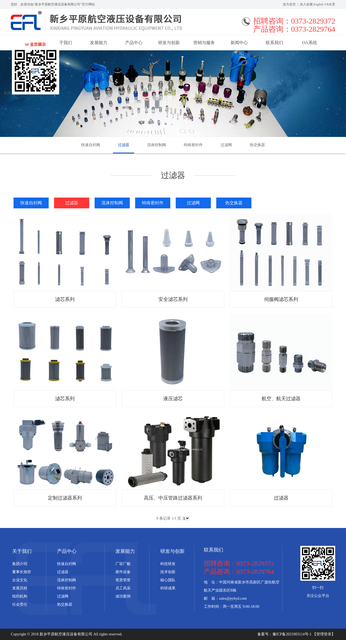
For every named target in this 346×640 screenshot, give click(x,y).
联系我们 (274, 42)
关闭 (7, 93)
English (319, 4)
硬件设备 (123, 572)
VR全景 (329, 4)
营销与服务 (204, 42)
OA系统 (309, 42)
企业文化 (19, 580)
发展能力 (98, 42)
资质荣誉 (123, 580)
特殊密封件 (193, 145)
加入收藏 (306, 4)
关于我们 (22, 551)
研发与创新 (169, 42)
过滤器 (123, 145)
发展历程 (19, 588)
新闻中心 (239, 42)
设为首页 (289, 4)
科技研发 (167, 564)
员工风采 (123, 588)
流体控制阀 (156, 145)
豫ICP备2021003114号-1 (292, 634)
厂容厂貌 (123, 564)
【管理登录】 (323, 634)
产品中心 (133, 42)
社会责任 (19, 604)
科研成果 (167, 588)
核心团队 (167, 580)
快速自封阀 (90, 145)
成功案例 (123, 596)
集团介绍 (19, 564)
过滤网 (226, 145)
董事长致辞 (21, 572)
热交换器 (257, 145)
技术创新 (167, 572)
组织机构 (19, 596)
